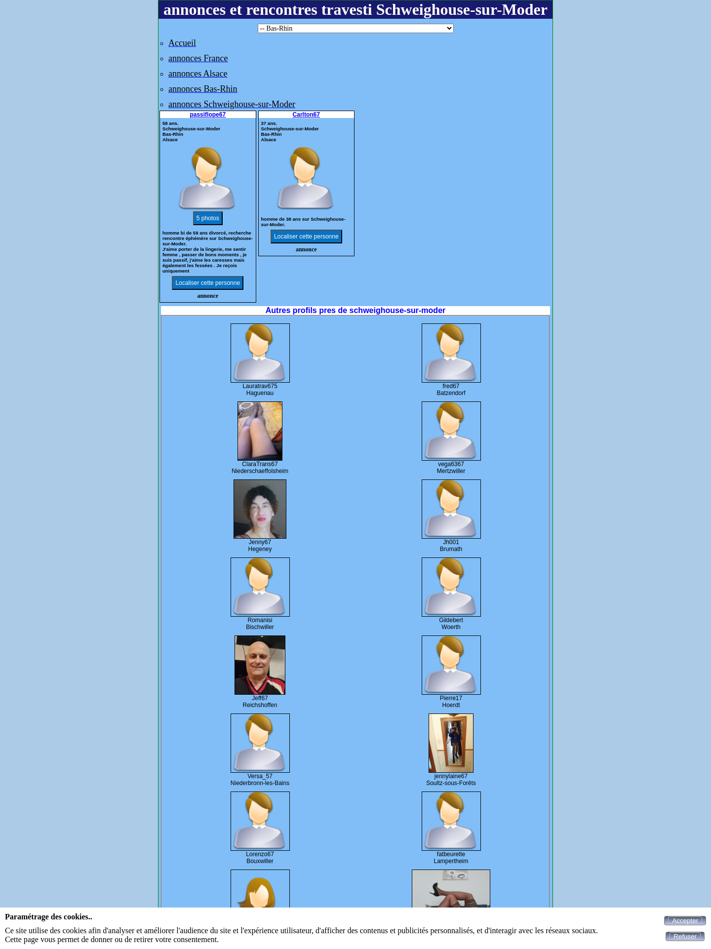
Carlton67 (306, 114)
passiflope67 (208, 114)
